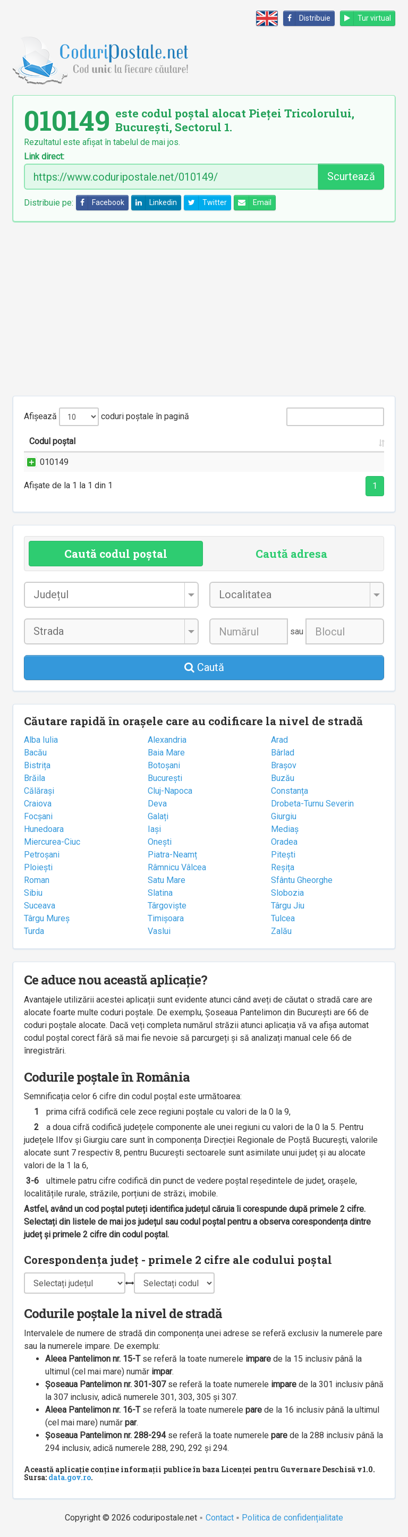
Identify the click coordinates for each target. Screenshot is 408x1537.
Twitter (205, 203)
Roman (36, 880)
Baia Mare (166, 753)
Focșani (38, 816)
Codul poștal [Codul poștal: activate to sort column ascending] (52, 441)
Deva (157, 804)
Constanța (289, 791)
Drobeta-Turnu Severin (312, 804)
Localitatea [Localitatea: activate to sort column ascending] (199, 441)
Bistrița (37, 765)
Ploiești (38, 867)
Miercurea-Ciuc (52, 842)
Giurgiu (283, 816)
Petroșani (42, 855)
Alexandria (167, 740)
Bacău (35, 753)
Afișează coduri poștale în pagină (106, 416)
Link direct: (44, 156)
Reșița (282, 867)
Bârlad (282, 753)
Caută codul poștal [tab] (115, 553)
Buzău (282, 778)
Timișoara (166, 918)
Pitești (283, 855)
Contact (220, 1518)
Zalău (281, 931)
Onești (160, 842)
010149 (43, 462)
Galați (158, 816)
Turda (34, 931)
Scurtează (351, 176)
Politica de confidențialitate (292, 1518)
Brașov (283, 765)
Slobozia (287, 893)
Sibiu (33, 893)
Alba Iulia (41, 740)
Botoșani (164, 765)
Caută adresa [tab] (291, 553)
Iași (154, 829)
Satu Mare (166, 880)
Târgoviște (167, 906)
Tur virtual (366, 18)
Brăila (34, 778)
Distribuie (307, 18)
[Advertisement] (204, 308)
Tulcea (283, 918)
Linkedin (154, 203)
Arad (279, 740)
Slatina (160, 893)
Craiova (38, 804)
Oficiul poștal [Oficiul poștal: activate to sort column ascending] (346, 441)
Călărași (39, 791)
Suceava (39, 906)
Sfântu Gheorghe (302, 880)
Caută (204, 667)
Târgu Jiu (287, 906)
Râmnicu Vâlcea (177, 867)
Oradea (284, 842)
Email (252, 203)
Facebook (100, 203)
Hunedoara (44, 829)
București (165, 778)
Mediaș (285, 829)
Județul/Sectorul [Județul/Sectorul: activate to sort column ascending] (270, 441)
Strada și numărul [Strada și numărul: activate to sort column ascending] (126, 441)
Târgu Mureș (47, 918)
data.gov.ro (69, 1477)
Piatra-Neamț (172, 855)
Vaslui (159, 931)
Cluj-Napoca (170, 791)
